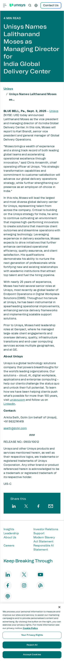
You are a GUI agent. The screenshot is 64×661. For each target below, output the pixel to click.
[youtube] (40, 575)
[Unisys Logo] (17, 5)
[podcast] (8, 596)
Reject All (32, 645)
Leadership (11, 533)
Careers (9, 545)
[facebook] (38, 506)
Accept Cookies (32, 655)
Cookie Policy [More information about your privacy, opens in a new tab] (30, 628)
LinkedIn (9, 404)
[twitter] (26, 506)
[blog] (40, 585)
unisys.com (17, 400)
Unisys (8, 88)
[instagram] (24, 585)
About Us (10, 537)
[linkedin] (13, 506)
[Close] (59, 607)
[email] (50, 506)
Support (39, 533)
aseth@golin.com (15, 428)
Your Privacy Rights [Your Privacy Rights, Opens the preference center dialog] (32, 635)
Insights (9, 529)
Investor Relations (45, 529)
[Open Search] (30, 5)
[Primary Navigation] (5, 5)
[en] (36, 5)
